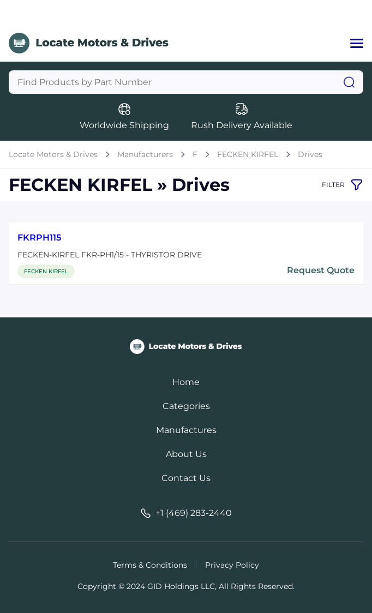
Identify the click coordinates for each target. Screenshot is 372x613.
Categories (186, 406)
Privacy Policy (232, 565)
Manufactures (186, 430)
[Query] (186, 82)
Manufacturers (145, 154)
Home (186, 382)
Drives (310, 154)
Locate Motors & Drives (53, 154)
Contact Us (186, 478)
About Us (186, 454)
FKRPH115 (39, 237)
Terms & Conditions (150, 565)
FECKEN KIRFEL (247, 154)
